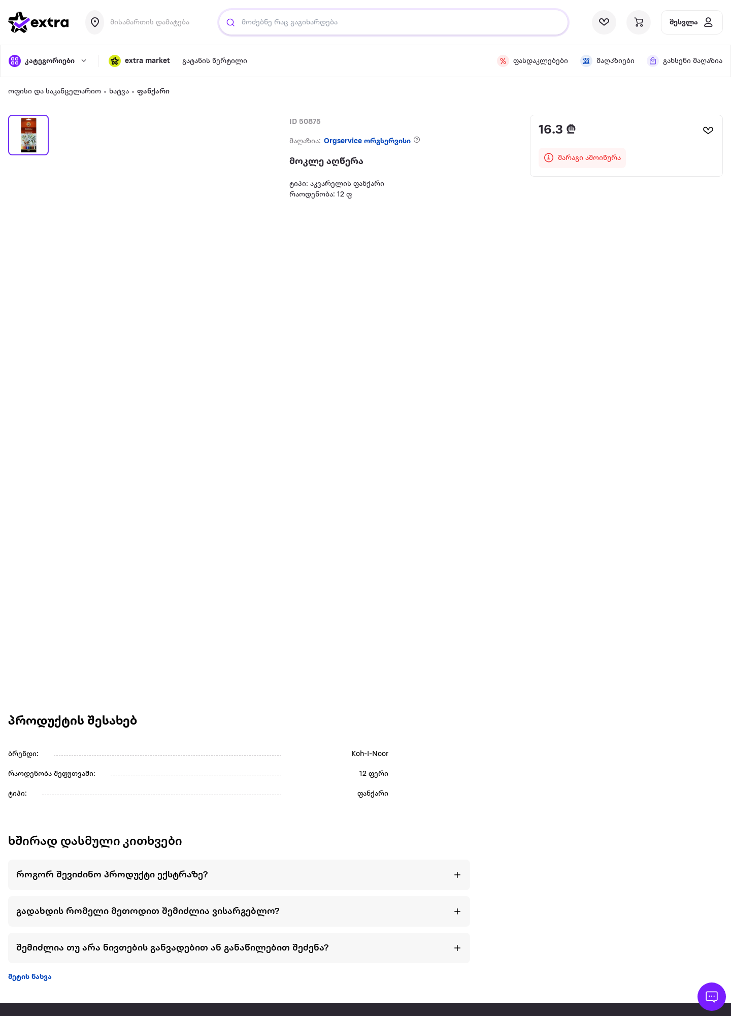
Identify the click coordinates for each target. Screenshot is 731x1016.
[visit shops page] (607, 61)
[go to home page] (38, 22)
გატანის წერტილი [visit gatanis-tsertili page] (214, 61)
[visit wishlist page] (604, 22)
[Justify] (230, 22)
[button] (139, 61)
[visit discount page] (532, 61)
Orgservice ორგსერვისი (367, 141)
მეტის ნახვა (30, 977)
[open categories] (48, 61)
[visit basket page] (638, 22)
